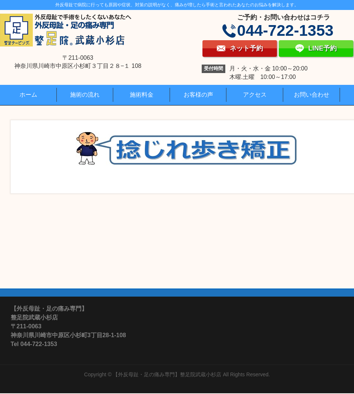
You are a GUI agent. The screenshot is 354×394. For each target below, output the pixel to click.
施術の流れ (85, 94)
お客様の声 (198, 94)
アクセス (255, 94)
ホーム (28, 94)
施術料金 (141, 94)
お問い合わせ (311, 94)
